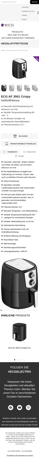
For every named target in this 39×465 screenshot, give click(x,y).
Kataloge (24, 15)
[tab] (10, 152)
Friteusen (15, 50)
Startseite (3, 50)
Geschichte (25, 7)
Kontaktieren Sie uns (28, 11)
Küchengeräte (9, 50)
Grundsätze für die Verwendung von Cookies (20, 455)
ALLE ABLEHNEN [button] (26, 451)
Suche (34, 2)
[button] (1, 310)
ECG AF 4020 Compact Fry (19, 348)
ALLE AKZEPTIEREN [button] (14, 451)
